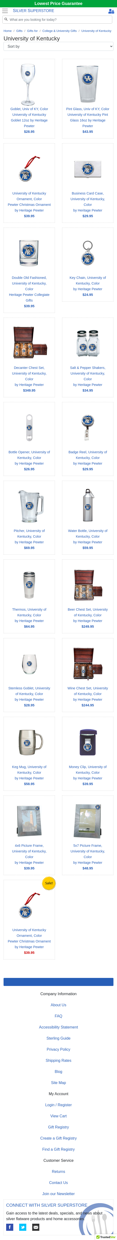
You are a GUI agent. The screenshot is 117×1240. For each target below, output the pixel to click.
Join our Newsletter (58, 1194)
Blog (58, 1072)
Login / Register (58, 1105)
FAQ (58, 1016)
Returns (58, 1172)
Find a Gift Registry (58, 1149)
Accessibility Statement (58, 1027)
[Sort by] (58, 46)
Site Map (58, 1083)
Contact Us (58, 1183)
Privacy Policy (58, 1049)
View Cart (58, 1116)
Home (8, 31)
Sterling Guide (58, 1038)
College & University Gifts (59, 31)
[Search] (57, 20)
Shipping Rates (59, 1061)
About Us (58, 1005)
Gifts (19, 31)
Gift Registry (58, 1127)
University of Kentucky (96, 31)
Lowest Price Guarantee (58, 3)
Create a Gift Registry (58, 1138)
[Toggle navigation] (5, 10)
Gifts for (32, 31)
